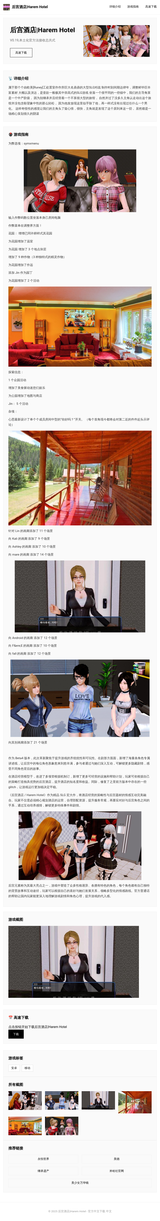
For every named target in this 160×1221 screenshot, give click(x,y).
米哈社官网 (116, 1172)
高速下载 (151, 6)
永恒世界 (43, 1160)
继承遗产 (43, 1172)
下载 (16, 1034)
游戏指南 (133, 6)
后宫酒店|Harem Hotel (25, 7)
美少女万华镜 (80, 1184)
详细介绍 (115, 6)
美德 (116, 1160)
